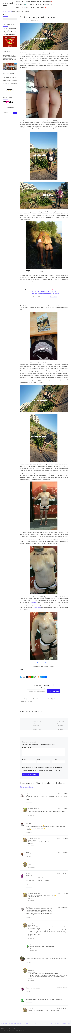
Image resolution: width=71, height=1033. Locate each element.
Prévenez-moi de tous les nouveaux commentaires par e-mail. (43, 767)
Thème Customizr (20, 1030)
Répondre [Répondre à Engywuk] (29, 887)
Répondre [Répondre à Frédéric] (29, 802)
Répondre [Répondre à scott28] (29, 962)
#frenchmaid (35, 293)
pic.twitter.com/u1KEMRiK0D (51, 293)
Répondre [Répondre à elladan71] (29, 832)
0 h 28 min (65, 944)
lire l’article (34, 602)
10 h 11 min (65, 923)
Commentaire (27, 747)
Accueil (4, 11)
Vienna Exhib (37, 607)
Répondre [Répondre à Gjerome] (29, 917)
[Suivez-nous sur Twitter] (64, 1029)
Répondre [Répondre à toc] (29, 991)
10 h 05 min (65, 838)
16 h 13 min (65, 1008)
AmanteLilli (7, 1028)
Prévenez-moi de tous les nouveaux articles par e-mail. (43, 770)
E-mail (39, 759)
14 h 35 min (65, 852)
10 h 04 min (65, 793)
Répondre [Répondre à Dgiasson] (29, 856)
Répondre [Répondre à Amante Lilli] (31, 815)
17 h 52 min (65, 873)
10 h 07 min (65, 893)
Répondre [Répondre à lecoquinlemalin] (33, 950)
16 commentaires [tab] (27, 787)
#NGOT (41, 293)
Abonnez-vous (54, 691)
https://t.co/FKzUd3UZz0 (38, 292)
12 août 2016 (53, 297)
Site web (55, 759)
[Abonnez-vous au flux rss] (69, 1029)
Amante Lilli (24, 20)
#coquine (60, 292)
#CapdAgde (48, 292)
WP (7, 1030)
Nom (24, 759)
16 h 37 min (65, 987)
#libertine (54, 292)
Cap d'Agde (9, 11)
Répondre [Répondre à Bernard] (29, 1002)
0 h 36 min (65, 907)
